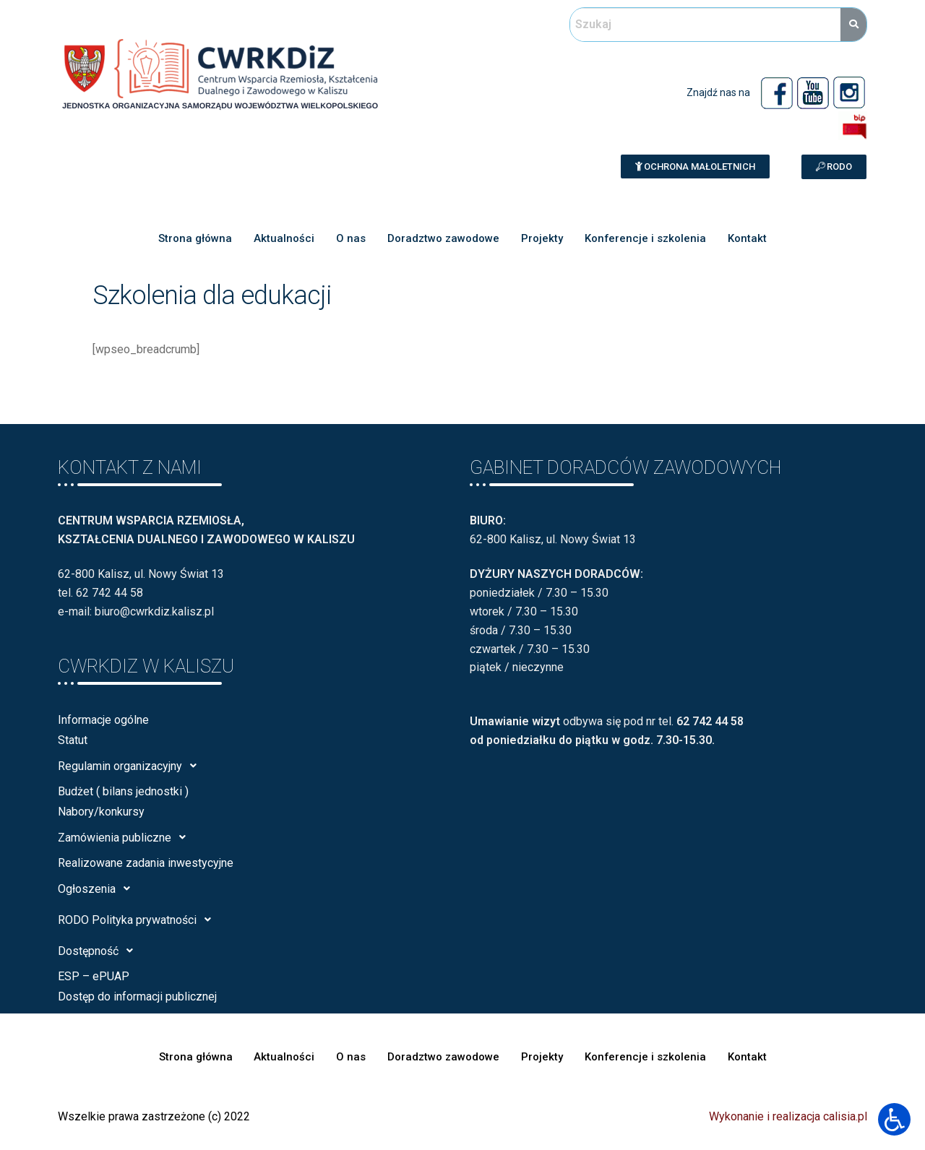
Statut (72, 740)
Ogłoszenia (98, 889)
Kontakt (747, 238)
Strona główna (195, 238)
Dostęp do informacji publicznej (137, 996)
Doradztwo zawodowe (443, 238)
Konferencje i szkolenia (646, 238)
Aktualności (284, 238)
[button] (695, 166)
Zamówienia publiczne (126, 837)
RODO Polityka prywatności (138, 920)
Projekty (542, 238)
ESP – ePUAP (93, 976)
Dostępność (99, 951)
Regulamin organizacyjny (131, 766)
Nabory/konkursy (101, 811)
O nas (351, 238)
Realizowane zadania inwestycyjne (145, 863)
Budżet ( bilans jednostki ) (123, 791)
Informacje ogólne (103, 720)
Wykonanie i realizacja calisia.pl (788, 1116)
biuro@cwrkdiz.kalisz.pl (154, 611)
